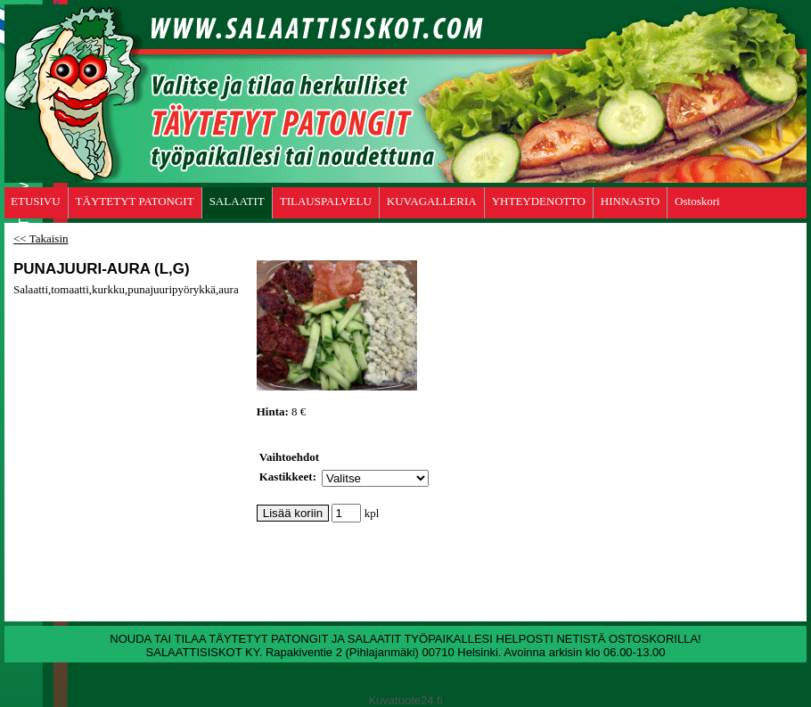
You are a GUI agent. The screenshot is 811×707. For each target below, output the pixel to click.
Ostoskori (697, 201)
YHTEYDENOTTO (539, 201)
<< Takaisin (41, 238)
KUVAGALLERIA (432, 201)
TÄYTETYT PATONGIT (135, 201)
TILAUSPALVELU (326, 201)
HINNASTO (630, 201)
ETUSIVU (36, 201)
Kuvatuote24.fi (405, 700)
